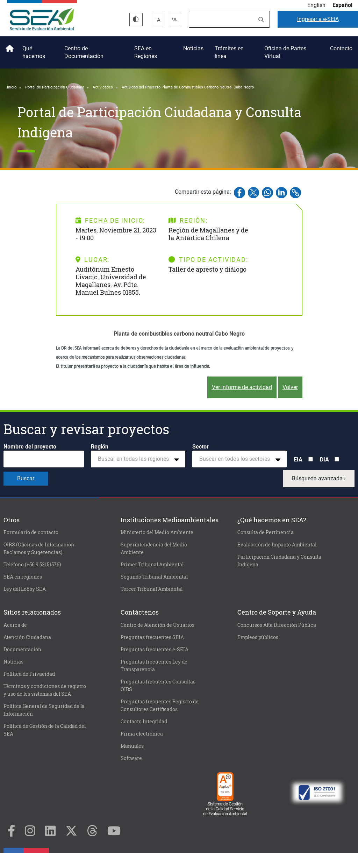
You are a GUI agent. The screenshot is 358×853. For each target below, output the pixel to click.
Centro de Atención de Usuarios (157, 625)
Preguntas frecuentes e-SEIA (154, 649)
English (316, 5)
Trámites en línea (229, 52)
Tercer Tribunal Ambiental (151, 589)
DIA (324, 459)
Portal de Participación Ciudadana (54, 87)
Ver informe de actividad (242, 387)
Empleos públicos (257, 637)
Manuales (132, 746)
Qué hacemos (33, 52)
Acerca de (15, 625)
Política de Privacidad (29, 674)
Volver (290, 387)
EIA (298, 459)
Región (99, 446)
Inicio (8, 46)
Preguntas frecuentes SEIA (152, 637)
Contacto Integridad (144, 721)
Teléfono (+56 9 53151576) (32, 564)
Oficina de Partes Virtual (285, 52)
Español (342, 5)
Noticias (193, 48)
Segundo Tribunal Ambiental (154, 577)
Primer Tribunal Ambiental (152, 564)
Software (131, 758)
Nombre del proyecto (29, 446)
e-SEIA (318, 19)
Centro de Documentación (83, 52)
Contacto (341, 48)
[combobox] (138, 459)
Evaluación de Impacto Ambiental (276, 545)
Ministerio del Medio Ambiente (157, 532)
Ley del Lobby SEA (24, 589)
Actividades (103, 87)
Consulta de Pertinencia (265, 532)
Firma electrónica (142, 734)
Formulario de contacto (30, 532)
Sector (200, 446)
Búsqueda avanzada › (319, 478)
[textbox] (135, 459)
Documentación (22, 649)
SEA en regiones (22, 577)
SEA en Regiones (145, 52)
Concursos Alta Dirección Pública (276, 625)
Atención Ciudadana (27, 637)
